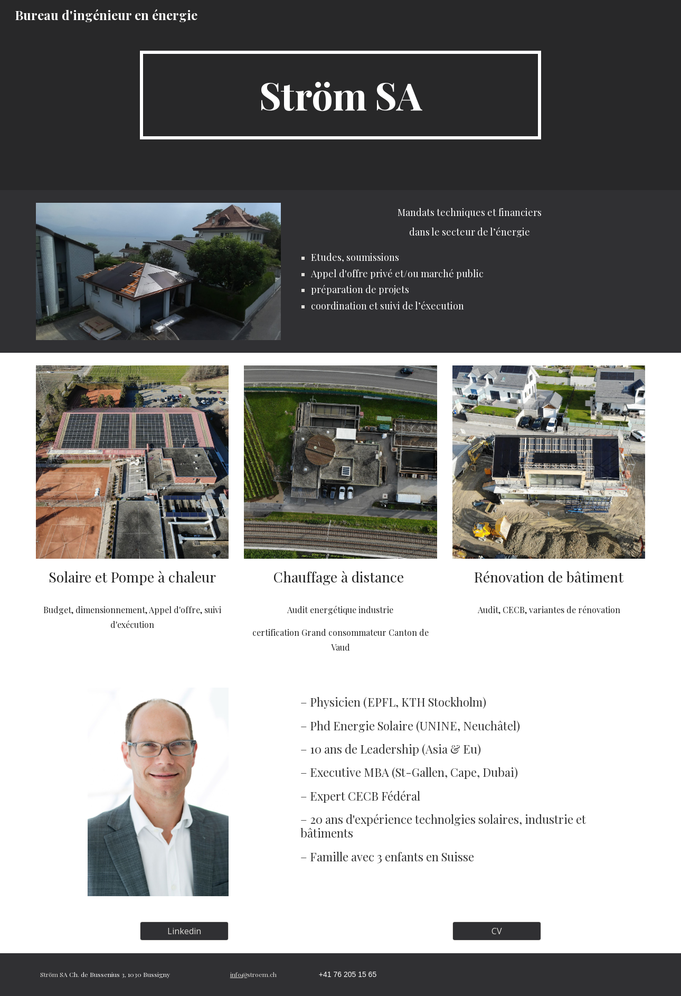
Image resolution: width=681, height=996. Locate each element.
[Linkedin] (184, 931)
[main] (340, 95)
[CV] (497, 931)
